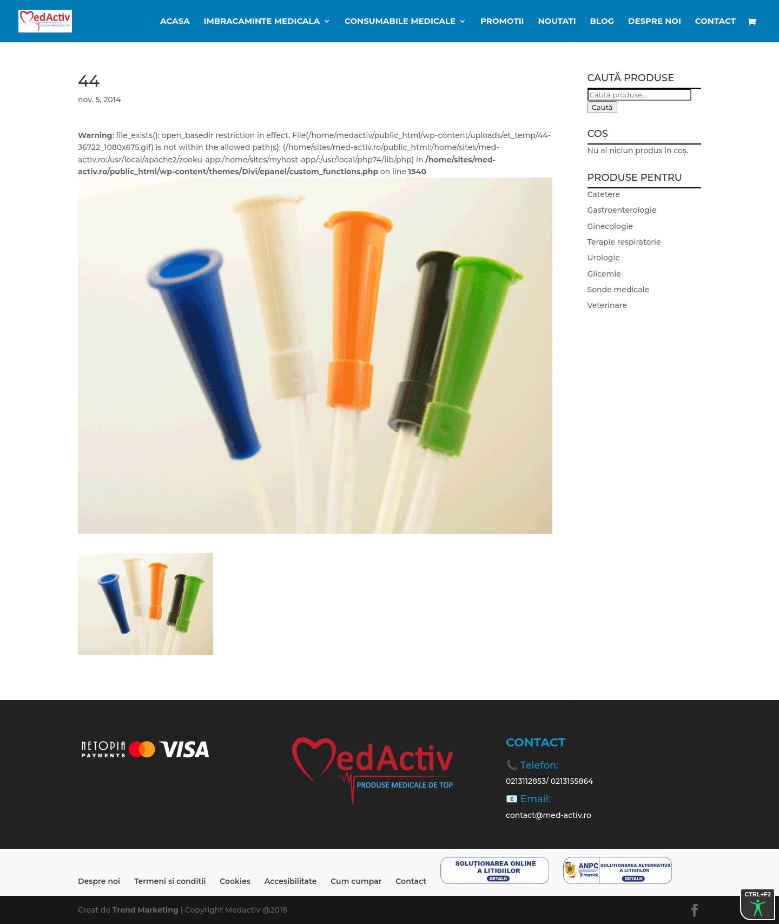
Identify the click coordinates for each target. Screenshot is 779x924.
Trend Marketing (147, 910)
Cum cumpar (356, 881)
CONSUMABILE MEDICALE (400, 21)
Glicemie (604, 274)
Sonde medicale (618, 289)
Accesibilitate (291, 881)
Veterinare (607, 305)
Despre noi (654, 21)
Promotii (502, 21)
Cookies (235, 881)
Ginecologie (610, 226)
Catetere (603, 194)
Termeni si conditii (170, 881)
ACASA (175, 21)
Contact (715, 21)
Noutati (557, 21)
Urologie (603, 258)
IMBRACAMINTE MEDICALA (262, 21)
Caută (602, 107)
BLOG (602, 21)
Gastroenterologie (622, 210)
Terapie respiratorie (624, 242)
